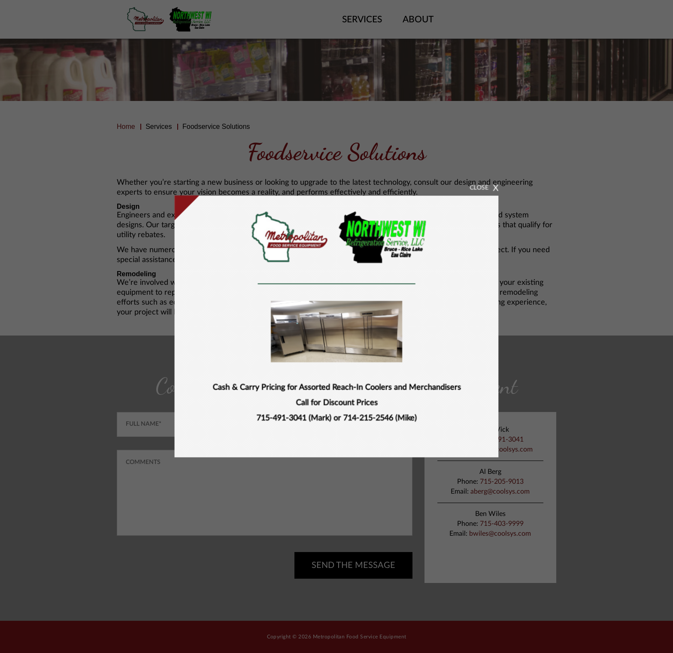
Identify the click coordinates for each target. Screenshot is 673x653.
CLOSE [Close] (493, 179)
